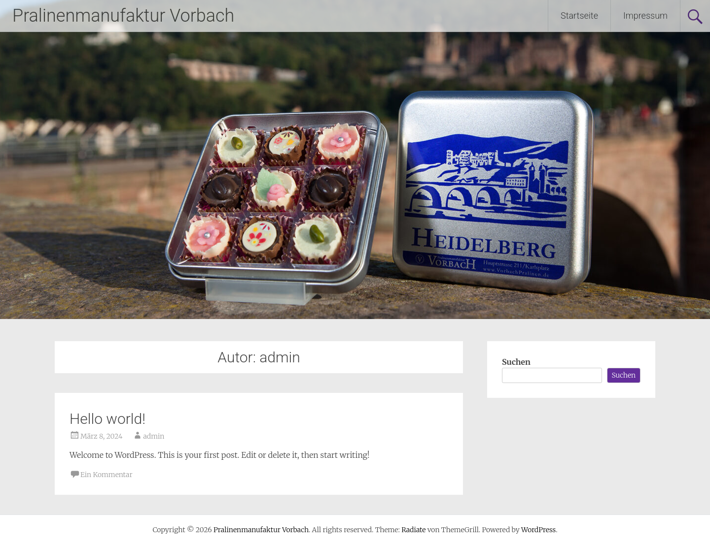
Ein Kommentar (106, 474)
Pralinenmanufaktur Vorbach (123, 15)
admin (153, 436)
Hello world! (107, 418)
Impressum (645, 15)
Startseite (579, 15)
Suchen (516, 362)
